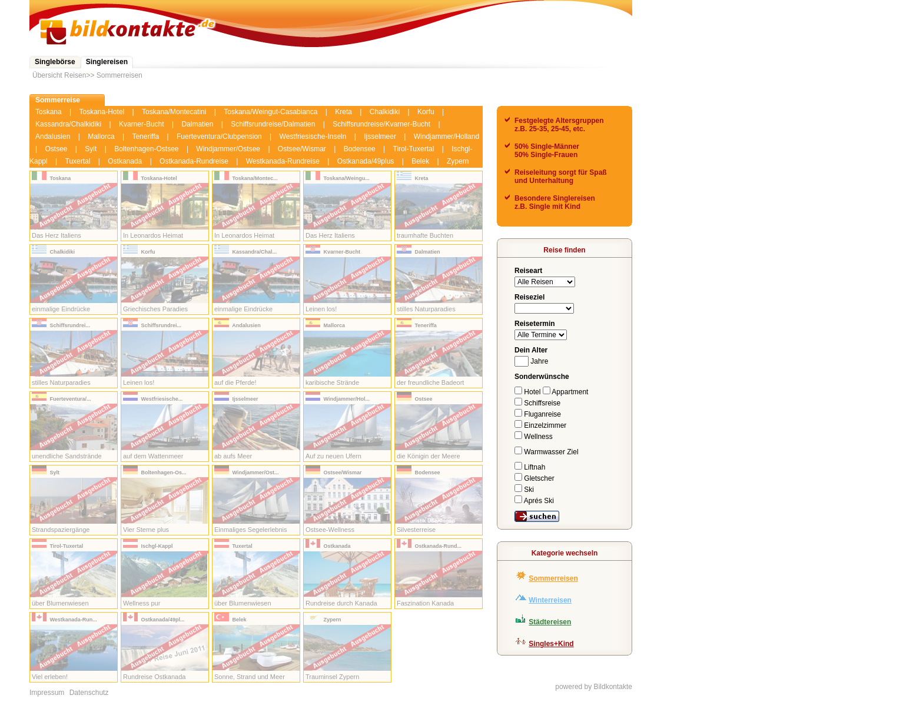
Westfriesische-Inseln (313, 136)
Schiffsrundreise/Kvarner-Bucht (381, 124)
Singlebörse (55, 62)
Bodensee (360, 149)
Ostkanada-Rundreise (194, 161)
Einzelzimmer (540, 425)
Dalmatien (197, 124)
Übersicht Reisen (59, 75)
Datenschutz (89, 692)
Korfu (425, 112)
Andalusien (52, 136)
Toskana (48, 112)
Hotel (528, 392)
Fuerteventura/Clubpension (219, 136)
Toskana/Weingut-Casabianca (270, 112)
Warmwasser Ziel (546, 452)
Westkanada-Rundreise (283, 161)
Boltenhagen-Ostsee (146, 149)
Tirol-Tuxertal (413, 149)
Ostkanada (125, 161)
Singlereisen (107, 62)
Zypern (458, 161)
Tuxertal (78, 161)
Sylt (91, 149)
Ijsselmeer (380, 136)
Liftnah (529, 467)
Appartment (566, 392)
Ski (524, 489)
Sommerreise (57, 100)
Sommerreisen (119, 75)
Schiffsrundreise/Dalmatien (273, 124)
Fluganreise (537, 414)
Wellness (533, 436)
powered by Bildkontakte (593, 687)
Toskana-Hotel (102, 112)
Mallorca (101, 136)
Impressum (46, 692)
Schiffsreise (537, 403)
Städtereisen (550, 622)
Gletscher (534, 478)
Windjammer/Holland (446, 136)
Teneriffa (145, 136)
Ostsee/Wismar (302, 149)
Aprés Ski (534, 501)
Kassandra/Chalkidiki (68, 124)
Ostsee (56, 149)
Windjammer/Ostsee (228, 149)
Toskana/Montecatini (174, 112)
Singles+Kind (551, 644)
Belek (420, 161)
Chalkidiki (385, 112)
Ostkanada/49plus (365, 161)
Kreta (343, 112)
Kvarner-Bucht (141, 124)
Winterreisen (550, 600)
